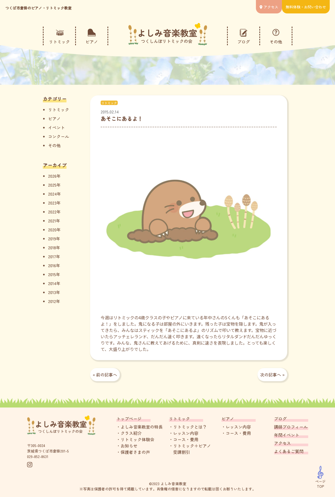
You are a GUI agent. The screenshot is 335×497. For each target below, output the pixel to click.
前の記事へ (106, 374)
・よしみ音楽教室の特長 (139, 427)
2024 (52, 194)
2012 (52, 301)
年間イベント (286, 435)
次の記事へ (270, 374)
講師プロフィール (291, 427)
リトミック (58, 109)
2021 (52, 220)
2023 (52, 203)
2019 (52, 238)
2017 (52, 256)
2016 (52, 265)
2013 (52, 292)
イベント (56, 127)
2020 (52, 229)
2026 (52, 176)
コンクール (58, 136)
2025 (52, 185)
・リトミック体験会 (135, 439)
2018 (52, 247)
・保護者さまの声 (133, 452)
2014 (52, 283)
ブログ (280, 418)
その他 (54, 145)
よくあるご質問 (288, 451)
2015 (52, 274)
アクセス (282, 443)
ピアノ (54, 118)
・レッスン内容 (183, 433)
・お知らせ (126, 446)
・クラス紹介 (129, 433)
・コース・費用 (183, 439)
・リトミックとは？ (188, 427)
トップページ (129, 418)
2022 (52, 211)
